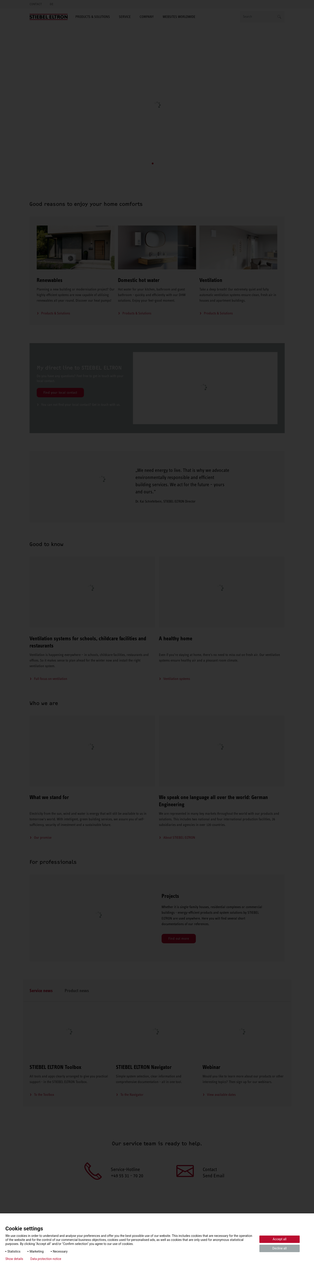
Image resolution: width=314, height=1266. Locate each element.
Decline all (279, 1248)
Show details (14, 1259)
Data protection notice (45, 1259)
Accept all (279, 1239)
